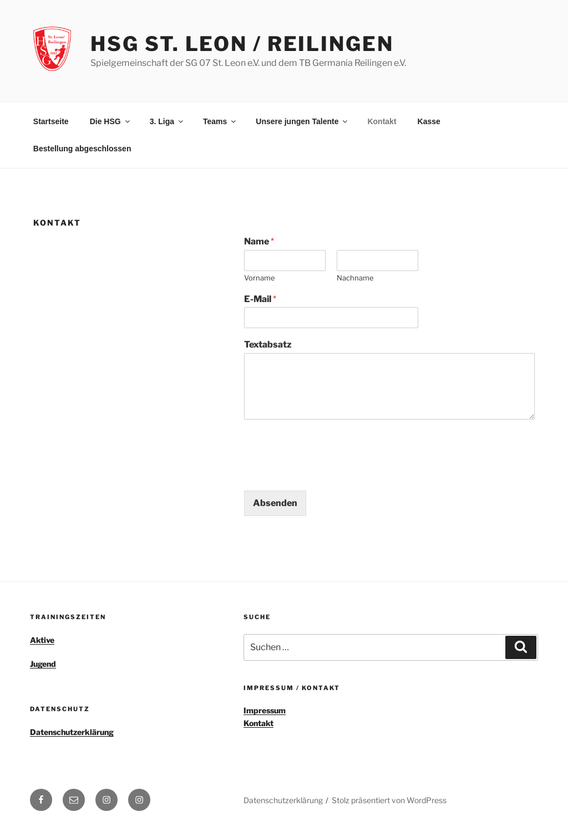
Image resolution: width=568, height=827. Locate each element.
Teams (220, 121)
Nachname (355, 277)
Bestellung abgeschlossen (82, 148)
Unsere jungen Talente (302, 121)
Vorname (259, 277)
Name (259, 241)
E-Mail (260, 299)
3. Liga (167, 121)
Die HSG (110, 121)
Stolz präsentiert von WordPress (389, 800)
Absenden (275, 503)
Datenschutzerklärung (72, 732)
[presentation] (328, 472)
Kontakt (381, 121)
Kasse (429, 121)
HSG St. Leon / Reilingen (241, 44)
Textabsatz (268, 344)
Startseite (51, 121)
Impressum (265, 710)
